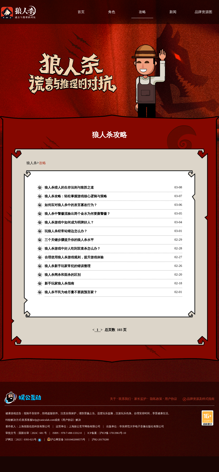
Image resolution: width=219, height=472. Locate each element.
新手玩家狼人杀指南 (59, 283)
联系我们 (125, 398)
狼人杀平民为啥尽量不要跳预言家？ (71, 292)
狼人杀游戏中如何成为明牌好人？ (69, 222)
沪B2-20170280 (100, 439)
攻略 (142, 12)
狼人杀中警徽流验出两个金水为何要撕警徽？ (77, 213)
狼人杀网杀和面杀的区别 (63, 274)
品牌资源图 (203, 12)
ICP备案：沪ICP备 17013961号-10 (106, 433)
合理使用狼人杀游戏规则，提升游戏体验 (74, 257)
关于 (113, 398)
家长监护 (140, 398)
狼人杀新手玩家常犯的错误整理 (67, 266)
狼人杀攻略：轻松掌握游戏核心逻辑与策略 (76, 196)
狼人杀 (31, 163)
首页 (81, 12)
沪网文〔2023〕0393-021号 (20, 439)
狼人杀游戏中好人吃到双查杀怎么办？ (72, 248)
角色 (111, 12)
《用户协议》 (68, 419)
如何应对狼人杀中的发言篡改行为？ (71, 205)
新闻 (172, 12)
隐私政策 (155, 398)
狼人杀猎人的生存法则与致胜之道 (69, 187)
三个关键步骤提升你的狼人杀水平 (69, 240)
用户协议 (171, 398)
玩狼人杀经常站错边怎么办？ (66, 231)
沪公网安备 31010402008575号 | (69, 439)
